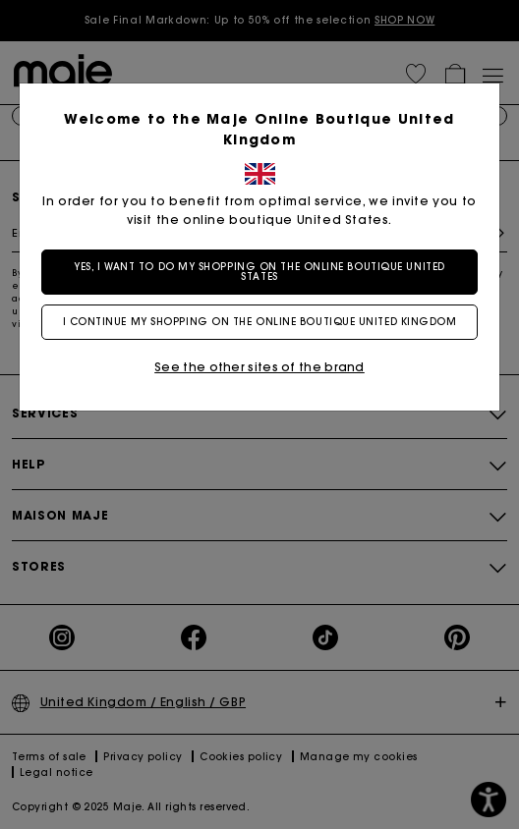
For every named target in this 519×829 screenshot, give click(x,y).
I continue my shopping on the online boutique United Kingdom (260, 321)
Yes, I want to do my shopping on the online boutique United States (259, 271)
